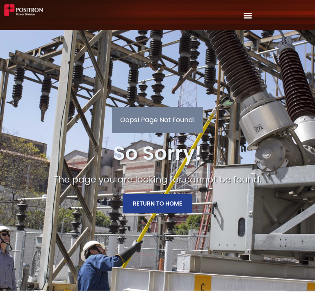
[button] (248, 15)
